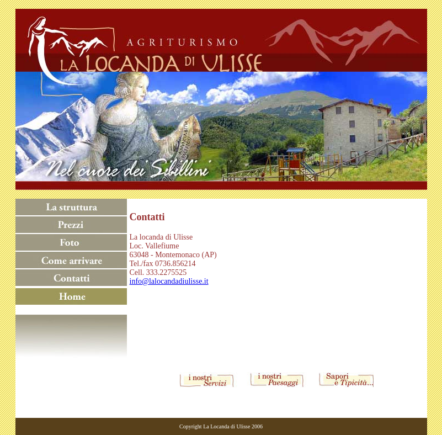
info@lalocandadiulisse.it (169, 281)
